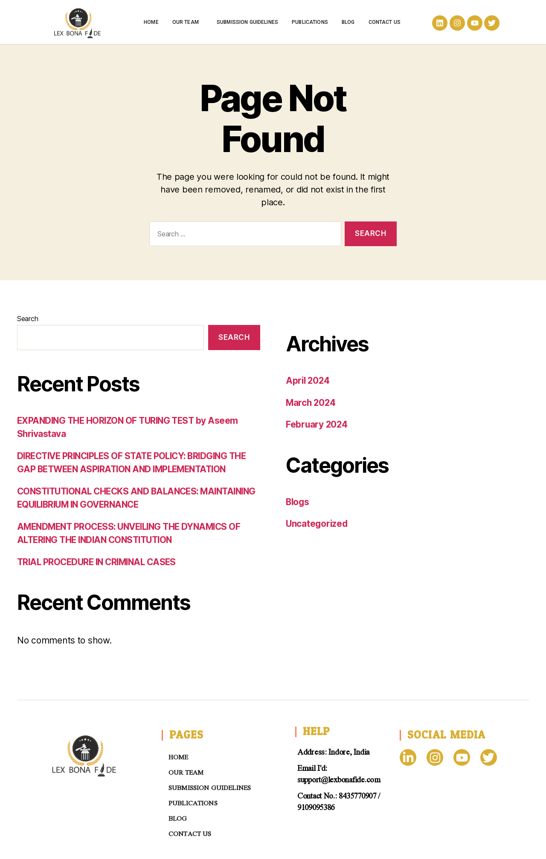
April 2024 (308, 380)
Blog (348, 22)
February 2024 (317, 424)
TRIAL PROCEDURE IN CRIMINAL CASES (100, 562)
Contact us (385, 22)
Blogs (298, 502)
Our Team (187, 22)
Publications (310, 22)
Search (27, 318)
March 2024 (311, 402)
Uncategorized (317, 523)
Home (151, 22)
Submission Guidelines (247, 22)
